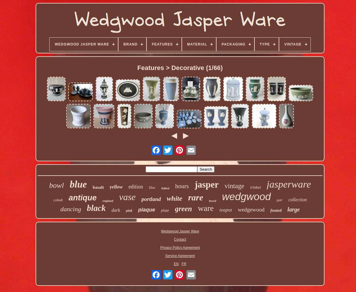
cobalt (58, 200)
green (183, 209)
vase (127, 197)
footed (276, 210)
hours (182, 186)
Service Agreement (180, 256)
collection (297, 199)
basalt (98, 187)
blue (78, 184)
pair (279, 200)
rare (195, 197)
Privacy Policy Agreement (180, 248)
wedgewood (251, 210)
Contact (180, 239)
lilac (152, 187)
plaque (146, 210)
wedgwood (246, 196)
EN (176, 264)
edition (135, 187)
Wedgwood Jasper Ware (180, 231)
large (293, 209)
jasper (207, 184)
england (107, 200)
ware (206, 208)
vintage (235, 186)
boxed (212, 200)
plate (165, 210)
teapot (225, 210)
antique (83, 197)
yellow (116, 187)
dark (115, 210)
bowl (56, 185)
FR (184, 264)
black (96, 208)
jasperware (289, 184)
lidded (165, 188)
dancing (70, 209)
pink (129, 211)
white (174, 198)
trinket (255, 187)
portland (151, 199)
